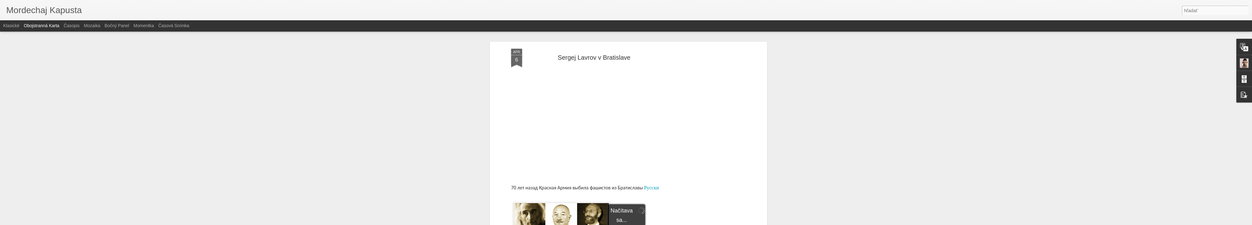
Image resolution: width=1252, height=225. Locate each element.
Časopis (72, 25)
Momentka (144, 25)
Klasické (11, 25)
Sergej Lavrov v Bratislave (594, 57)
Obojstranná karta (41, 25)
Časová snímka (173, 25)
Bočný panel (117, 25)
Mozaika (92, 25)
